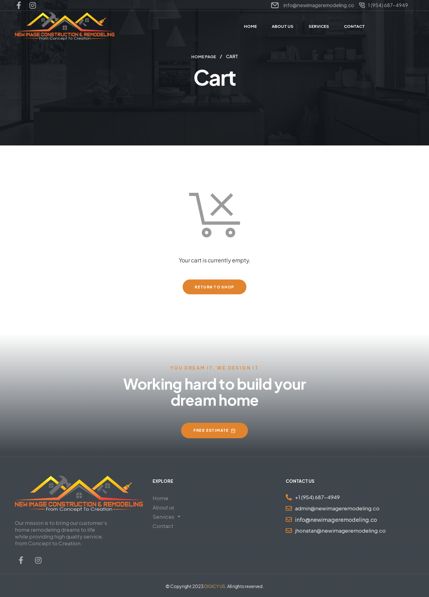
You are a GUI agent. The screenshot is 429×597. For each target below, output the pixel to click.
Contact (163, 525)
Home (160, 497)
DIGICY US (214, 586)
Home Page (204, 56)
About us (163, 507)
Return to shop (214, 286)
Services (168, 516)
